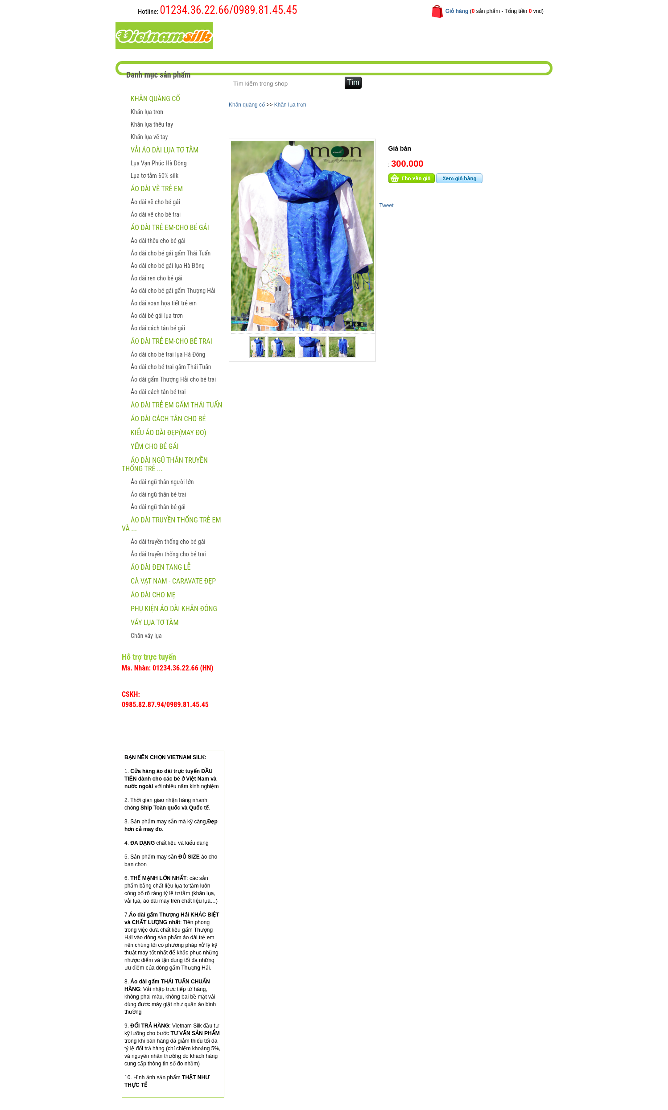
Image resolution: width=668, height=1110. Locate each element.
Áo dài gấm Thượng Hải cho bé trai (173, 379)
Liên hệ (413, 35)
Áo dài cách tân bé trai (158, 391)
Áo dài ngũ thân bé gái (158, 506)
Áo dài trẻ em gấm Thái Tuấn (177, 405)
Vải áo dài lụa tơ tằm (164, 150)
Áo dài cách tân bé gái (158, 328)
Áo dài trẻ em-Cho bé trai (171, 341)
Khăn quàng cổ (155, 99)
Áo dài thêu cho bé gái (158, 240)
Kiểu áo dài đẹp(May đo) (168, 432)
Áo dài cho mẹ (153, 595)
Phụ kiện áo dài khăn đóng (174, 608)
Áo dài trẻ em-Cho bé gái (170, 227)
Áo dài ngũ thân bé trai (158, 494)
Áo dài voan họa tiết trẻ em (164, 303)
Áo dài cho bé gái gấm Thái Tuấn (170, 253)
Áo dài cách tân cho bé (168, 419)
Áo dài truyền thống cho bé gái (168, 541)
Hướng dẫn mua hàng (359, 35)
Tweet (386, 205)
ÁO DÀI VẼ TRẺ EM (157, 189)
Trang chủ (249, 35)
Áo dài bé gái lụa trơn (157, 315)
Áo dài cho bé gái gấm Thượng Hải (173, 290)
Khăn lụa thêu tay (152, 124)
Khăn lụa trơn (147, 111)
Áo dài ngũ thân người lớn (162, 481)
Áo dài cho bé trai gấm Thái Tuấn (171, 366)
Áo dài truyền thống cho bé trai (168, 554)
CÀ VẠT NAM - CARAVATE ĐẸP (173, 581)
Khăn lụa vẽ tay (149, 136)
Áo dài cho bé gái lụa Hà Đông (168, 265)
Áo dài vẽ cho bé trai (156, 214)
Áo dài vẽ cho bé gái (155, 202)
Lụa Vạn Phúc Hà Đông (159, 163)
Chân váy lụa (146, 635)
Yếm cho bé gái (154, 446)
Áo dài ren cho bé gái (156, 278)
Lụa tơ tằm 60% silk (154, 175)
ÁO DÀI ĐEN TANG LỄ (160, 567)
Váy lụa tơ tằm (155, 622)
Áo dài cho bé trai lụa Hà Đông (168, 354)
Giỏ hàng (457, 11)
